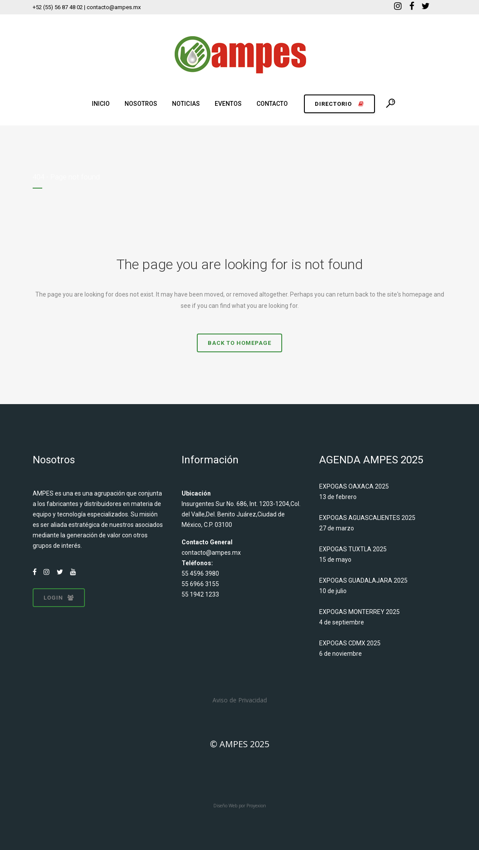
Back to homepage (239, 343)
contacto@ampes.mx (211, 552)
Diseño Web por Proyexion (239, 806)
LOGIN (59, 597)
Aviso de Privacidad (240, 700)
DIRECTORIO (339, 104)
